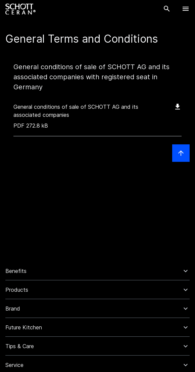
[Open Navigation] (186, 9)
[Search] (167, 9)
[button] (97, 271)
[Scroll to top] (181, 153)
